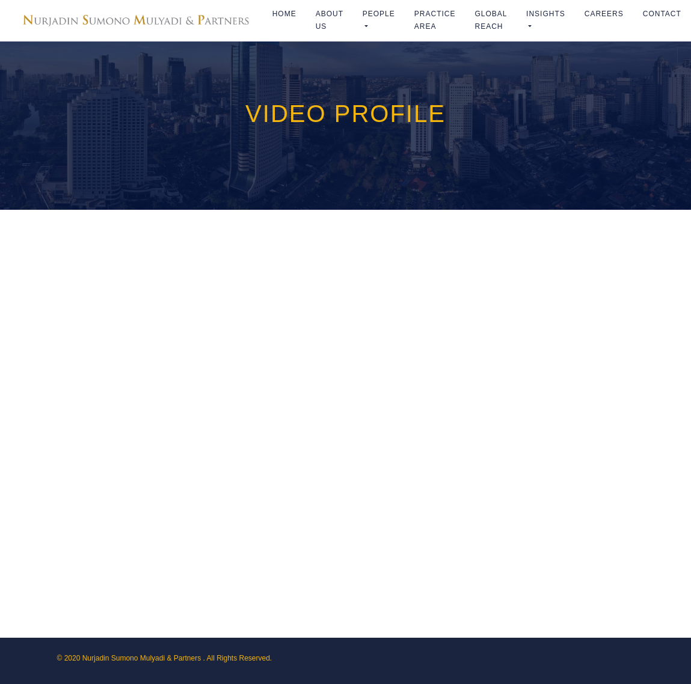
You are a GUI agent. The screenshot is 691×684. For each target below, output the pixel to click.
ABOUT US (329, 20)
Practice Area (435, 20)
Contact (662, 14)
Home (284, 14)
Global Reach (490, 20)
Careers (604, 14)
